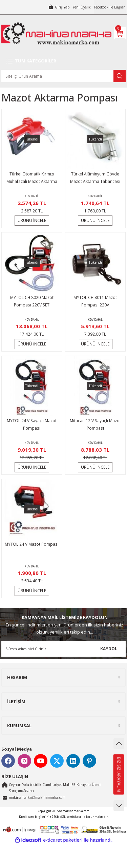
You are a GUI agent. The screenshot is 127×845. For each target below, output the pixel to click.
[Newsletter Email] (63, 649)
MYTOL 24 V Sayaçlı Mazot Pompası (32, 424)
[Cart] (120, 33)
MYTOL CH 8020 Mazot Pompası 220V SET (32, 301)
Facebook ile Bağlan (110, 7)
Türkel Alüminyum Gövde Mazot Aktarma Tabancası (95, 177)
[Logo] (56, 33)
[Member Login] (58, 7)
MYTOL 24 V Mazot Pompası (32, 544)
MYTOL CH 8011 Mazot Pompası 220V (95, 301)
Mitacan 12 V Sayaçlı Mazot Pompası (95, 424)
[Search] (63, 76)
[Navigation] (63, 61)
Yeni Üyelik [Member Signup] (82, 7)
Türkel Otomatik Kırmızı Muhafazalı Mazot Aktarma (31, 177)
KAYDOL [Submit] (108, 648)
